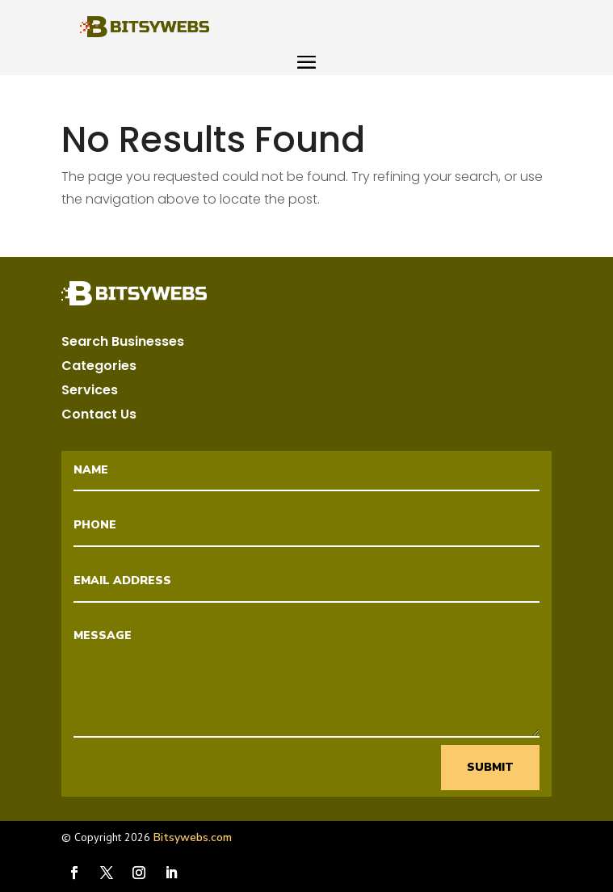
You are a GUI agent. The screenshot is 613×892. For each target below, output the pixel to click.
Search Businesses (122, 343)
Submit (490, 767)
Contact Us (98, 416)
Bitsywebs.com (192, 837)
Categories (98, 367)
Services (89, 392)
